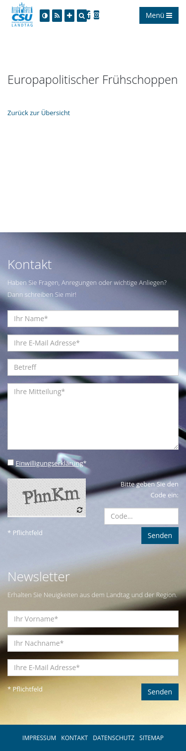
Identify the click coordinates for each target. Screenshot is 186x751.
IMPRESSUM (39, 738)
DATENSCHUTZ (113, 738)
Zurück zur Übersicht (38, 112)
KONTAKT (74, 738)
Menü (159, 15)
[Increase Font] (69, 15)
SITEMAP (151, 738)
